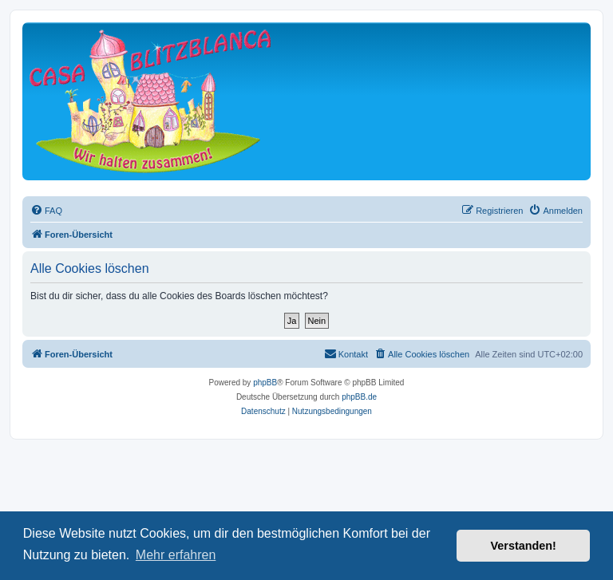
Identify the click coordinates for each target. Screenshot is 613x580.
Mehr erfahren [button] (176, 555)
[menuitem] (46, 210)
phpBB (265, 382)
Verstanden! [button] (523, 545)
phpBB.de (359, 397)
